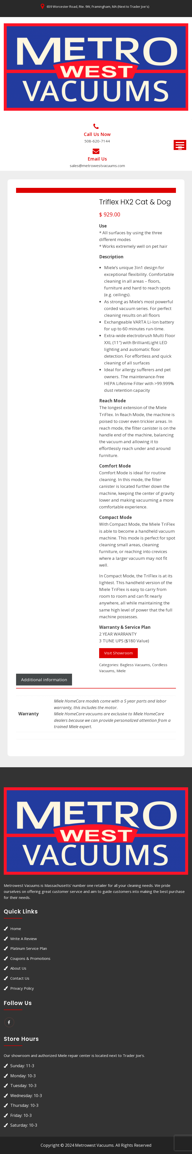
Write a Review (23, 938)
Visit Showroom (118, 652)
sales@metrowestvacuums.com (97, 165)
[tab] (44, 679)
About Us (18, 968)
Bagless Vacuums (135, 664)
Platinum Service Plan (28, 948)
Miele (121, 670)
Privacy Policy (22, 988)
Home (15, 928)
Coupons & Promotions (30, 958)
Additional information (44, 679)
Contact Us (19, 978)
